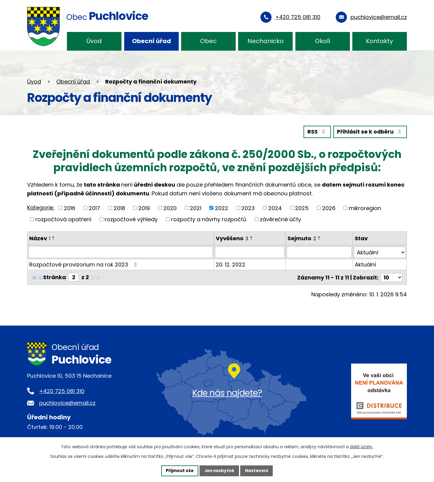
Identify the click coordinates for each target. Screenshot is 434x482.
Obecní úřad (151, 41)
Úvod (94, 41)
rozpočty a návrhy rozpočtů (209, 219)
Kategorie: (40, 207)
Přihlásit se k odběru (369, 132)
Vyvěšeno (232, 238)
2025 (302, 208)
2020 (170, 208)
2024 (275, 208)
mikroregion (365, 208)
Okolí (322, 41)
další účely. (361, 446)
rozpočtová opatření (63, 219)
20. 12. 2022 (230, 264)
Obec (208, 41)
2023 (248, 208)
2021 (195, 208)
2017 (94, 208)
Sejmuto (302, 238)
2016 (69, 208)
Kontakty (379, 41)
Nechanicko (265, 41)
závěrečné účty (280, 219)
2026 (328, 208)
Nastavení (258, 471)
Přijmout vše (178, 471)
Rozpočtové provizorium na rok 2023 (84, 264)
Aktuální (365, 264)
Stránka (54, 277)
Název (39, 238)
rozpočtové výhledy (131, 219)
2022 (221, 208)
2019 (144, 208)
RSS (316, 132)
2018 (119, 208)
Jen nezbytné (219, 471)
